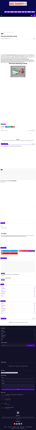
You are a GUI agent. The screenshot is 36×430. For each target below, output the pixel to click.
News (18, 290)
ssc (18, 296)
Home (1, 32)
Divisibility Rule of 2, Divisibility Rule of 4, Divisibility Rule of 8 (10, 274)
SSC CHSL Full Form (8, 277)
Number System (4, 372)
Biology (4, 32)
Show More (33, 318)
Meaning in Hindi (13, 54)
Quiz (18, 311)
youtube (10, 253)
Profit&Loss (18, 293)
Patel (17, 139)
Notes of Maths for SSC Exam (9, 407)
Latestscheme (18, 288)
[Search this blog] (13, 345)
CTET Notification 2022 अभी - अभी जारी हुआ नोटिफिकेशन (8, 180)
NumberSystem (18, 291)
